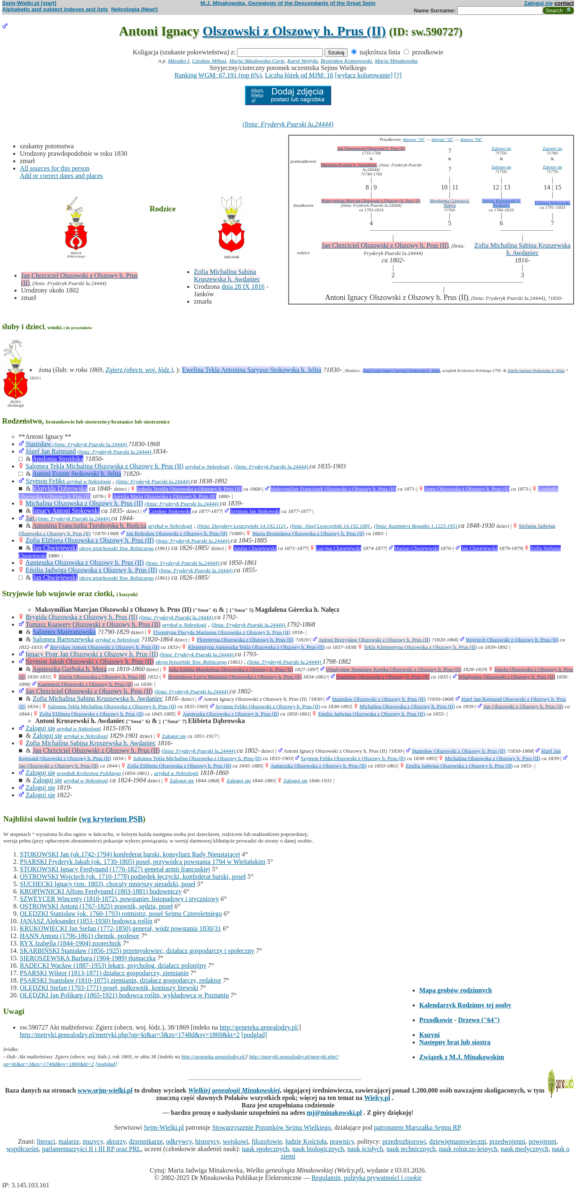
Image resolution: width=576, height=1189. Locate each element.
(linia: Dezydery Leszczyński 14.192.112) (242, 526)
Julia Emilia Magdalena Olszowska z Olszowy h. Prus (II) (231, 669)
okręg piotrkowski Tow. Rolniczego (116, 548)
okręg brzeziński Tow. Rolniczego (191, 662)
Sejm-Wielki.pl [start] (29, 3)
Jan (31, 518)
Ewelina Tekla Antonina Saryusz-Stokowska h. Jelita (251, 369)
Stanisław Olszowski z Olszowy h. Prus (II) (383, 677)
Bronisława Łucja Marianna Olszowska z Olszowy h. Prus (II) (235, 677)
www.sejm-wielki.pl (105, 1090)
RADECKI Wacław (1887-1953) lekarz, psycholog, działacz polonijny (113, 965)
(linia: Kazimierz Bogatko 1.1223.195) (416, 526)
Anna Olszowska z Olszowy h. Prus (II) (467, 489)
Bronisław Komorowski (346, 61)
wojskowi (235, 1141)
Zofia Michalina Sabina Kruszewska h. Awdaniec (227, 275)
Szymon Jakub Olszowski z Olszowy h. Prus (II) (90, 661)
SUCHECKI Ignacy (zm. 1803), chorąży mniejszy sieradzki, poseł (107, 883)
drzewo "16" (414, 139)
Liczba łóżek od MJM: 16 (299, 75)
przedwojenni (507, 1141)
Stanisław (39, 443)
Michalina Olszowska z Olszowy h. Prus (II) (84, 503)
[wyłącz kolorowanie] (364, 75)
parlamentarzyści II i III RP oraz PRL (91, 1148)
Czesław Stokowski (170, 511)
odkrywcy (179, 1141)
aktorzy (116, 1141)
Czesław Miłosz (209, 61)
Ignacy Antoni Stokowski (66, 510)
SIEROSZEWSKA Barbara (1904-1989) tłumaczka (87, 958)
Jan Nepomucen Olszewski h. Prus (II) (371, 148)
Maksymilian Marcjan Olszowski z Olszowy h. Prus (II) (370, 201)
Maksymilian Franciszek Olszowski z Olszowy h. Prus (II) (333, 489)
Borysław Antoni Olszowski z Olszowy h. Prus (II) (104, 647)
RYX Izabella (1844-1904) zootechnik (70, 943)
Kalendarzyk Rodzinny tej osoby (465, 1005)
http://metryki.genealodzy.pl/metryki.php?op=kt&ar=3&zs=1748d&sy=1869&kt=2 (130, 1034)
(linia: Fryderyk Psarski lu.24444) (287, 124)
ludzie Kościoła (306, 1141)
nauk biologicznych (318, 1148)
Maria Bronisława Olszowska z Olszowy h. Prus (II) (308, 533)
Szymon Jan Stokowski (255, 511)
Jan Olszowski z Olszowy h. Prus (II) (523, 706)
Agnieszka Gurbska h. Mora (69, 668)
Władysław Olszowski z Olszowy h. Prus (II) (506, 677)
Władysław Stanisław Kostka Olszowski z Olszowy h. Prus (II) (393, 669)
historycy (207, 1141)
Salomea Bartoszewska (63, 639)
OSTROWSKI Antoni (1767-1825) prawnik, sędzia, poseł (96, 906)
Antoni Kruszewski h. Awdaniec (501, 203)
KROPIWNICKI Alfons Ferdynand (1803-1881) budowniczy (101, 891)
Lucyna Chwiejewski (338, 548)
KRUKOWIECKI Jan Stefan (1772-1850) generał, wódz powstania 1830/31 (120, 928)
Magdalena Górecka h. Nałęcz (450, 203)
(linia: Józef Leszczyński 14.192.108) (330, 526)
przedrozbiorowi (404, 1141)
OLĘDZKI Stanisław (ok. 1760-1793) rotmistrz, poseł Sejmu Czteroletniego (121, 913)
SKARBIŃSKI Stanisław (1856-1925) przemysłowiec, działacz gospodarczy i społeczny (137, 950)
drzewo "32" (443, 139)
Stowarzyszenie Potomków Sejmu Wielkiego (271, 1127)
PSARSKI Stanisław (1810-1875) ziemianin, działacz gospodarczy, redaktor (120, 980)
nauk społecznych (265, 1148)
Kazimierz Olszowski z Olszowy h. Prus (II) (85, 684)
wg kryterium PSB (112, 819)
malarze (69, 1141)
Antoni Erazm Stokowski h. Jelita (76, 473)
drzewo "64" (471, 139)
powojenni (543, 1141)
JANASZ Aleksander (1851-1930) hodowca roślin (86, 921)
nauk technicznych (411, 1148)
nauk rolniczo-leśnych (468, 1148)
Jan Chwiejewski (55, 547)
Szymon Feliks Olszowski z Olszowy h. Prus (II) (267, 706)
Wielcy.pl (377, 1097)
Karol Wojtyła (302, 61)
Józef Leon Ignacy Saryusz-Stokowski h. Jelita (401, 370)
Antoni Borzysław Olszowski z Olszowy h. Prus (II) (374, 640)
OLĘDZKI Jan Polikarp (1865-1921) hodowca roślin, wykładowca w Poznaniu (124, 995)
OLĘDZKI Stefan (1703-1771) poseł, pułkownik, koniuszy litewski (109, 987)
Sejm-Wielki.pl (163, 1127)
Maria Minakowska (396, 61)
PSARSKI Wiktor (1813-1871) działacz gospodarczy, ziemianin (104, 972)
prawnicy (342, 1141)
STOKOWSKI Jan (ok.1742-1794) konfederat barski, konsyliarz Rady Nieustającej (130, 854)
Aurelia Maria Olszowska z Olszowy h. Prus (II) (164, 496)
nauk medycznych (524, 1148)
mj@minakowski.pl (334, 1112)
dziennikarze (146, 1141)
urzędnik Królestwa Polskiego (89, 773)
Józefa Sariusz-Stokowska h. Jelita (536, 370)
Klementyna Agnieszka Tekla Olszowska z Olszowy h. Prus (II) (256, 647)
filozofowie (267, 1141)
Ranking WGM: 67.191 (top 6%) (218, 75)
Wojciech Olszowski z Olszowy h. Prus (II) (512, 640)
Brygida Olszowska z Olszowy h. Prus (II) (82, 616)
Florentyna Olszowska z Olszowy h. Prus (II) (245, 640)
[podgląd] (254, 1034)
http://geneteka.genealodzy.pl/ (259, 1027)
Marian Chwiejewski (416, 548)
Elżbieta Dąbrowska (552, 203)
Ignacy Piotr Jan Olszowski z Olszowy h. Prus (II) (92, 654)
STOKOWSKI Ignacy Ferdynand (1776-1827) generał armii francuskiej (115, 869)
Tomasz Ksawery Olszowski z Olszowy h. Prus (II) (93, 624)
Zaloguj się (538, 3)
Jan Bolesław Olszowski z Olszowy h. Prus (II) (177, 533)
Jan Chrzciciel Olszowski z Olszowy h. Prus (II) (385, 245)
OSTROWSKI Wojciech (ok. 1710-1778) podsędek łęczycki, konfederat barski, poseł (133, 876)
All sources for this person (54, 168)
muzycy (92, 1141)
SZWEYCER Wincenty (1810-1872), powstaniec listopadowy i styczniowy (119, 898)
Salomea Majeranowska (64, 631)
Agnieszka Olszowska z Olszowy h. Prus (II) (84, 562)
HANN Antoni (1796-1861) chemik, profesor (79, 935)
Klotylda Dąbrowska (60, 488)
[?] (398, 75)
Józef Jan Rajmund (51, 451)
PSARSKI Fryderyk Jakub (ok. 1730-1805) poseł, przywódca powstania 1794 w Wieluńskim (142, 861)
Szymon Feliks (46, 480)
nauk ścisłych (365, 1148)
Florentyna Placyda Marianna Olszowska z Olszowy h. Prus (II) (221, 632)
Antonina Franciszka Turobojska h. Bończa (89, 525)
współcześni (23, 1148)
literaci (46, 1141)
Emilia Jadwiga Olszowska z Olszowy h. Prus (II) (91, 569)
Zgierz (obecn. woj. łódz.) (139, 369)
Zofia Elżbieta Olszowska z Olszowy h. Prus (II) (90, 540)
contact (564, 3)
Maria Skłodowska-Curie (256, 61)
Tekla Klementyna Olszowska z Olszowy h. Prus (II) (420, 647)
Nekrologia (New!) (134, 9)
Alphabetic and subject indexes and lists (55, 9)
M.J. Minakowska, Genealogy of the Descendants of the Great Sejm (287, 3)
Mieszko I (178, 61)
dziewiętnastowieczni (457, 1141)
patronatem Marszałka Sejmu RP (417, 1127)
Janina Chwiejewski (254, 548)
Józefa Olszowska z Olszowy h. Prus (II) (102, 677)
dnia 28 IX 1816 (242, 286)
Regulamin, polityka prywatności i (367, 1177)
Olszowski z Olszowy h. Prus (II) (294, 30)
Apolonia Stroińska (57, 458)
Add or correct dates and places (61, 175)
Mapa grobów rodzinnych (455, 990)
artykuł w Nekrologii (207, 466)
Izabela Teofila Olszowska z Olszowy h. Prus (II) (189, 489)
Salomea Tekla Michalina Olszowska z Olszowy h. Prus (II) (104, 466)
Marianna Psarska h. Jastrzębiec (349, 165)
